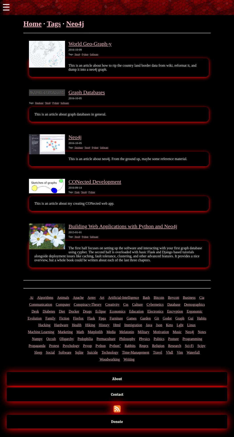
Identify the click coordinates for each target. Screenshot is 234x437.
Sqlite (79, 352)
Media (111, 332)
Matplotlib (95, 332)
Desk (35, 311)
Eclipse (100, 311)
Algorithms (45, 297)
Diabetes (49, 311)
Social (50, 352)
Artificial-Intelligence (123, 297)
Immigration (133, 325)
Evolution (35, 318)
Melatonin (126, 332)
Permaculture (106, 339)
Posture (173, 339)
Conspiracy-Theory (88, 304)
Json (159, 325)
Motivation (161, 332)
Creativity (112, 304)
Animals (63, 297)
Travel (157, 352)
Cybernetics (155, 304)
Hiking (90, 325)
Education (136, 311)
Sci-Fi (189, 346)
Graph (179, 318)
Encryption (175, 311)
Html (117, 325)
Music (177, 332)
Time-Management (135, 352)
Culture (137, 304)
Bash (146, 297)
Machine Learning (41, 332)
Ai (31, 297)
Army (91, 297)
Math (80, 332)
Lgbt (180, 325)
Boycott (173, 297)
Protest (54, 346)
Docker (74, 311)
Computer (63, 304)
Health (76, 325)
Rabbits (130, 346)
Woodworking (110, 359)
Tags (54, 24)
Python (85, 54)
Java (149, 325)
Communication (40, 304)
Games (131, 318)
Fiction (64, 318)
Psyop (87, 346)
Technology (110, 352)
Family (50, 318)
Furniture (116, 318)
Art (102, 297)
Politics (159, 339)
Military (143, 332)
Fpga (102, 318)
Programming (192, 339)
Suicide (92, 352)
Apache (78, 297)
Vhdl (169, 352)
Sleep (38, 352)
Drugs (87, 311)
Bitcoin (159, 297)
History (104, 325)
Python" (115, 346)
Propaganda (36, 346)
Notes (202, 332)
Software (94, 54)
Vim (180, 352)
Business (189, 297)
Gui (190, 318)
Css (125, 304)
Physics (144, 339)
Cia (201, 297)
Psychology (71, 346)
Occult (51, 339)
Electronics (155, 311)
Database (39, 103)
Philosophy (127, 339)
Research (174, 346)
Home (32, 24)
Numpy (37, 339)
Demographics (194, 304)
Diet (62, 311)
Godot (167, 318)
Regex (144, 346)
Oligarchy (67, 339)
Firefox (78, 318)
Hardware (61, 325)
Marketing (65, 332)
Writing (129, 359)
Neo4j (75, 24)
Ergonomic (194, 311)
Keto (169, 325)
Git (157, 318)
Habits (201, 318)
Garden (145, 318)
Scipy (201, 346)
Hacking (44, 325)
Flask (77, 192)
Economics (117, 311)
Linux (191, 325)
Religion (158, 346)
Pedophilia (85, 339)
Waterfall (193, 352)
